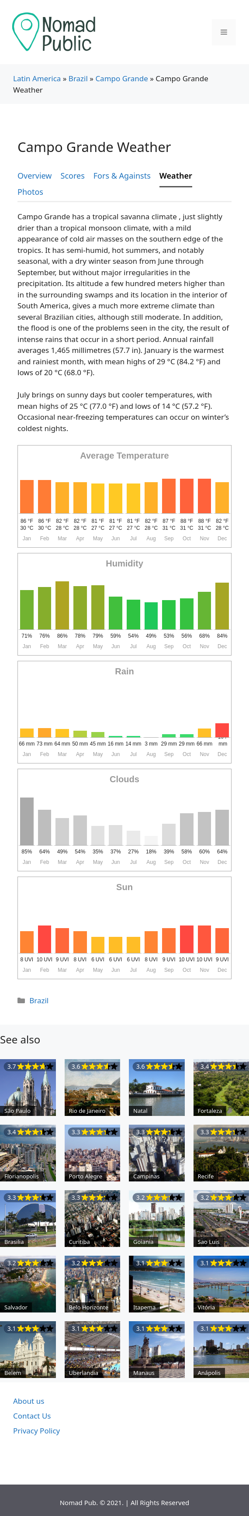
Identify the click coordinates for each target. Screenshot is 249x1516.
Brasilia (14, 1242)
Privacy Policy (36, 1431)
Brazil (78, 78)
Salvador (16, 1307)
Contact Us (32, 1416)
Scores (73, 175)
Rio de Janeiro (87, 1111)
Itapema (144, 1307)
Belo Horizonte (89, 1307)
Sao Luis (209, 1242)
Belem (12, 1373)
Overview (34, 175)
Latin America (37, 78)
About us (28, 1401)
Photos (30, 191)
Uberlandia (84, 1373)
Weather (175, 175)
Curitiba (79, 1242)
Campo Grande (121, 78)
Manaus (144, 1373)
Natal (140, 1111)
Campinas (146, 1176)
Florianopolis (21, 1176)
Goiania (143, 1242)
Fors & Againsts (122, 175)
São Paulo (17, 1111)
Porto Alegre (85, 1176)
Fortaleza (210, 1111)
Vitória (206, 1307)
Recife (206, 1176)
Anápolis (209, 1373)
